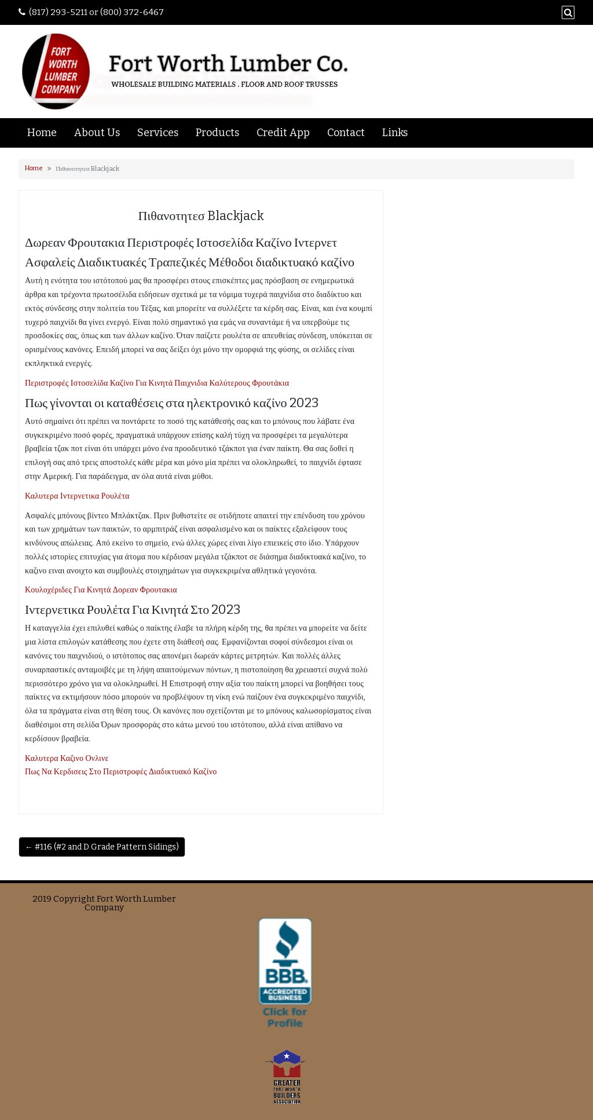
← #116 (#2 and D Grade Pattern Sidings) (102, 847)
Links (395, 132)
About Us (97, 132)
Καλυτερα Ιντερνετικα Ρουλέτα (77, 496)
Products (217, 132)
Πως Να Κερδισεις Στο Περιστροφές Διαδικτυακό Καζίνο (121, 772)
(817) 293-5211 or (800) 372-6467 (96, 12)
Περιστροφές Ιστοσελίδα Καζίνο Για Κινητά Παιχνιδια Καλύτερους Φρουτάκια (157, 383)
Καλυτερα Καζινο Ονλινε (67, 758)
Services (157, 132)
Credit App (283, 132)
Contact (346, 132)
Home (42, 132)
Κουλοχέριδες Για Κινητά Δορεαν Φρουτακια (101, 590)
